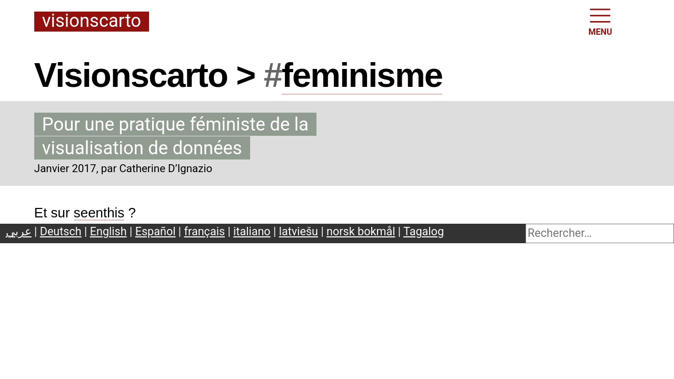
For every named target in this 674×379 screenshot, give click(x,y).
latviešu (298, 231)
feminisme (362, 75)
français (204, 231)
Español (155, 231)
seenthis (99, 212)
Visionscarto (91, 21)
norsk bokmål (360, 231)
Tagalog (423, 231)
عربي (19, 231)
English (108, 231)
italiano (252, 231)
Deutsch (61, 231)
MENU (600, 21)
